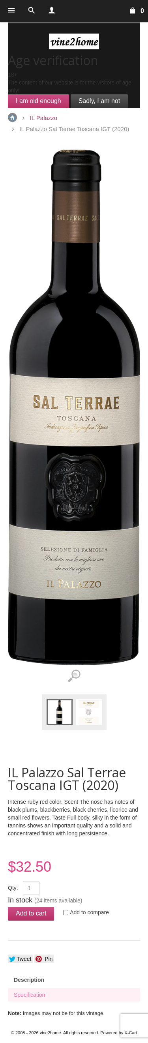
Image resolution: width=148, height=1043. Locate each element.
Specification (29, 995)
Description (29, 980)
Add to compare (89, 912)
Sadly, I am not (99, 101)
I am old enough (38, 101)
